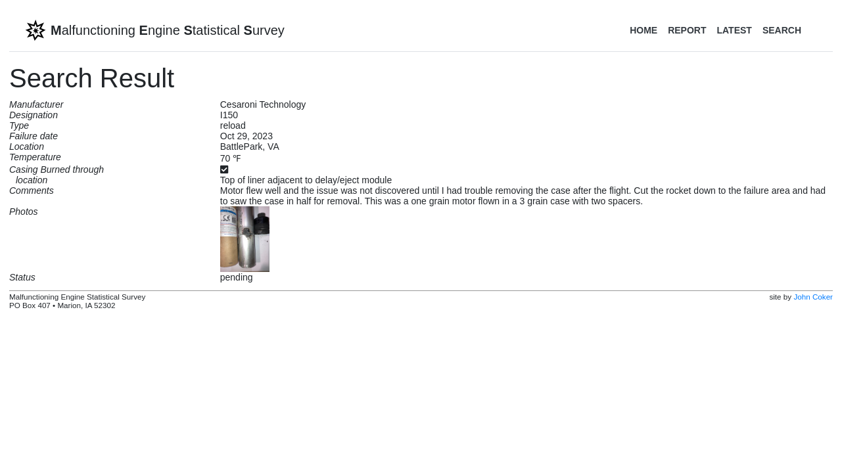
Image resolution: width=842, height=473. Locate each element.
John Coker (813, 296)
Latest (733, 30)
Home (643, 30)
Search (781, 30)
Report (687, 30)
